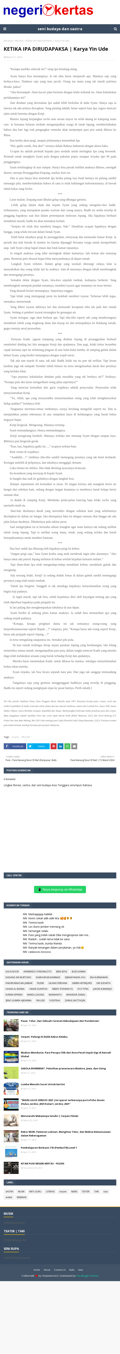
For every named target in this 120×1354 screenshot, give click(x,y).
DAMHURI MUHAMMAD (48, 977)
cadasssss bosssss (39, 952)
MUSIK (21, 1191)
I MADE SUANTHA (38, 988)
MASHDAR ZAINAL (75, 994)
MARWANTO (55, 994)
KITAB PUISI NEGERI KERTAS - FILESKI (42, 1163)
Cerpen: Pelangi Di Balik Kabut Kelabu (44, 1036)
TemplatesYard (50, 1275)
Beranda (8, 40)
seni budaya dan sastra (60, 28)
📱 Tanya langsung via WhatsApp (60, 889)
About (47, 1269)
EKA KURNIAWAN (99, 977)
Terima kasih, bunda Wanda (45, 943)
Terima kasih (36, 922)
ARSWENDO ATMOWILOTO (37, 971)
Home (36, 1269)
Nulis (71, 1269)
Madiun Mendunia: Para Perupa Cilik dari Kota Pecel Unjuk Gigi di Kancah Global (66, 1054)
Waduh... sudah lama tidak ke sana (49, 939)
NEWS (74, 1191)
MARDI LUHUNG (35, 994)
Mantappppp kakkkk (40, 914)
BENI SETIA (61, 971)
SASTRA (9, 1191)
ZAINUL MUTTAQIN (75, 1000)
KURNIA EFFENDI (14, 994)
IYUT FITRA (83, 988)
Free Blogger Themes (87, 1275)
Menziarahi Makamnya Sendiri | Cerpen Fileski (49, 1116)
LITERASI (50, 1191)
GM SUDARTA (103, 983)
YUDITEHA (54, 1000)
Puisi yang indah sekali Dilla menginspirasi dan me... (59, 935)
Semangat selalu (38, 931)
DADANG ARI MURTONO (18, 977)
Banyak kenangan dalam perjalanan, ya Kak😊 (56, 947)
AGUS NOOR (12, 971)
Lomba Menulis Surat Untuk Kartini (43, 1084)
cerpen (15, 737)
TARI (96, 1191)
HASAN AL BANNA (15, 988)
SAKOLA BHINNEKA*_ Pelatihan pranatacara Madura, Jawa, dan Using (63, 1068)
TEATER (85, 1191)
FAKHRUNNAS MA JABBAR (19, 983)
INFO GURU (35, 1191)
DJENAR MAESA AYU (75, 977)
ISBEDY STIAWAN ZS (62, 988)
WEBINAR (21, 1197)
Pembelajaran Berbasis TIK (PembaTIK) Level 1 (49, 1147)
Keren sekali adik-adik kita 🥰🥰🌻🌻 (50, 918)
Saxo (80, 1269)
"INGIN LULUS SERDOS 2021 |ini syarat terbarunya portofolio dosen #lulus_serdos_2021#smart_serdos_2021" (63, 1101)
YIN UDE (19, 40)
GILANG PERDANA (58, 983)
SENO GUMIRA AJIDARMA (18, 1000)
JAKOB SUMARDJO (102, 988)
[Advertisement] (60, 1317)
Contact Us (59, 1269)
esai (105, 1191)
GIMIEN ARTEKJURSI (82, 983)
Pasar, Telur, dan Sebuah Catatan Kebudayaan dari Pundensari (60, 1021)
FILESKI (40, 983)
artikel (9, 1197)
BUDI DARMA (79, 971)
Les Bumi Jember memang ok (46, 926)
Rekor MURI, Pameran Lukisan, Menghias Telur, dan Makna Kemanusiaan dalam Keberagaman (66, 1133)
